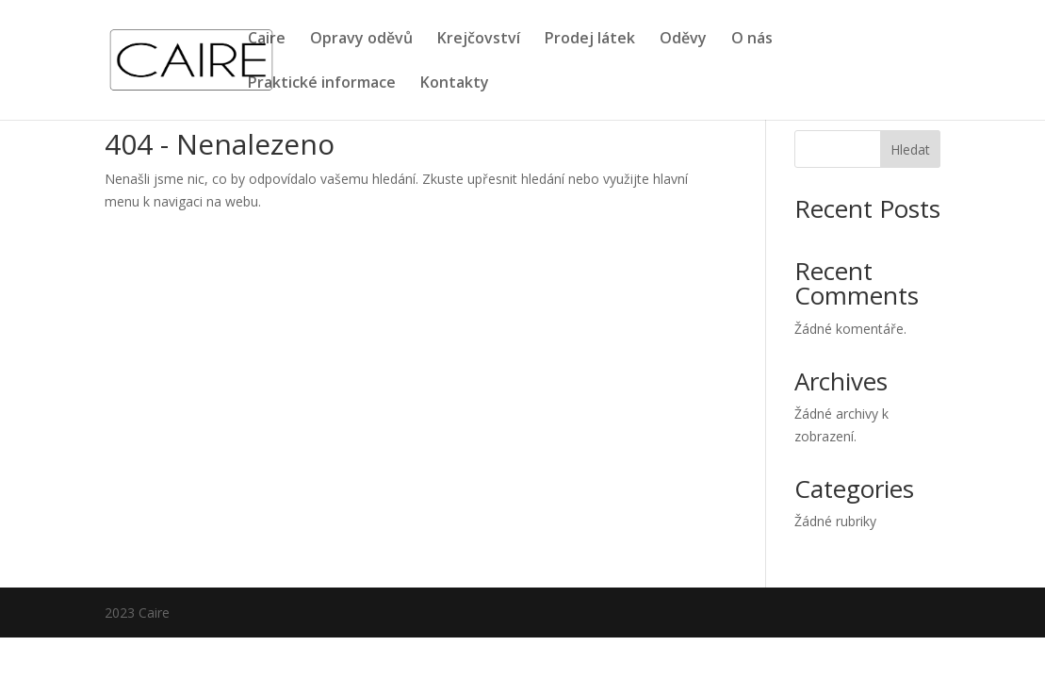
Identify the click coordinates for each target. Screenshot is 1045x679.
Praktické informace (322, 83)
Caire (267, 39)
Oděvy (683, 39)
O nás (752, 39)
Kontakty (454, 83)
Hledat (910, 149)
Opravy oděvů (361, 39)
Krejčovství (478, 39)
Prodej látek (590, 39)
